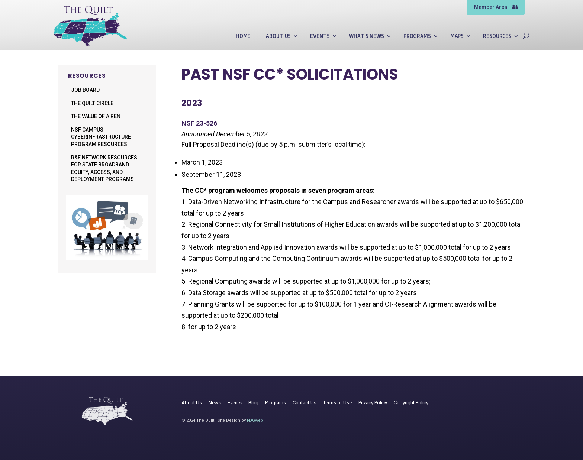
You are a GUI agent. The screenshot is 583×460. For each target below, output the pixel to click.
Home (243, 36)
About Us (278, 36)
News (215, 402)
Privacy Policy (372, 402)
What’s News (366, 36)
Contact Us (304, 402)
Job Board (85, 90)
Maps (457, 36)
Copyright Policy (411, 402)
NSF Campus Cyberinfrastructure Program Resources (101, 137)
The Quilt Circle (92, 103)
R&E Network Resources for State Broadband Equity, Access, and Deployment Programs (104, 168)
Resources (497, 36)
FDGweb (255, 420)
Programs (417, 36)
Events (319, 36)
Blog (253, 402)
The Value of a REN (95, 116)
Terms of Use (337, 402)
